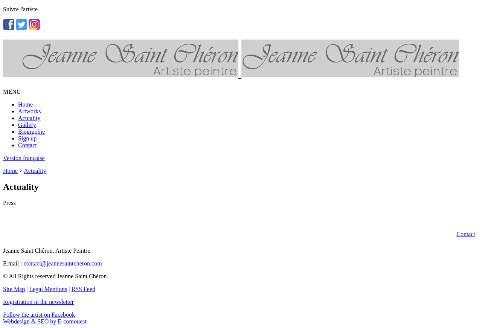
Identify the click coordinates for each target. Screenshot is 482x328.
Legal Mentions (48, 289)
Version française (24, 158)
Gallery (27, 125)
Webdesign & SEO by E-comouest (45, 321)
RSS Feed (84, 289)
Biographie (31, 131)
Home (25, 104)
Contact (27, 145)
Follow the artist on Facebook (39, 314)
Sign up (27, 138)
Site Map (14, 289)
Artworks (29, 111)
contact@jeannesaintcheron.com (63, 263)
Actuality (29, 118)
